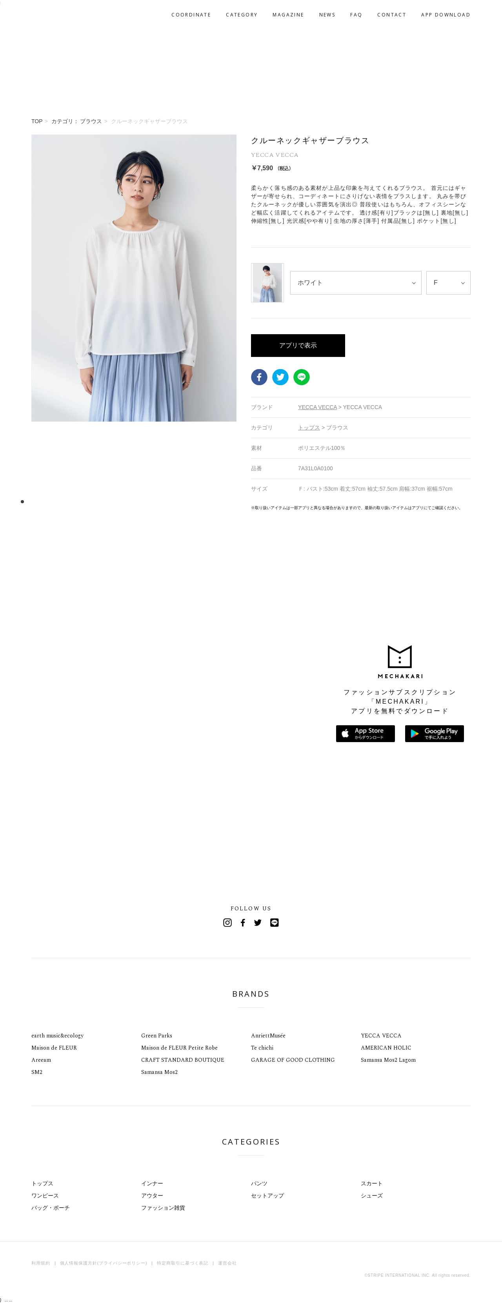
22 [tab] (146, 501)
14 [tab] (99, 501)
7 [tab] (57, 501)
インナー (152, 1183)
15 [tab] (104, 501)
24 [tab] (157, 501)
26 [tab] (169, 501)
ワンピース (45, 1195)
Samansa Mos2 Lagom (388, 1060)
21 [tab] (140, 501)
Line (274, 922)
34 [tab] (216, 501)
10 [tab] (75, 501)
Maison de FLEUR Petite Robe (179, 1048)
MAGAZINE (288, 14)
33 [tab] (210, 501)
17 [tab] (116, 501)
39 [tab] (246, 501)
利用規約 (40, 1263)
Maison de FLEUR (54, 1048)
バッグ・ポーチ (50, 1208)
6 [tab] (52, 501)
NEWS (327, 14)
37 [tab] (234, 501)
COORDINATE (191, 14)
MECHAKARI (72, 15)
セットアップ (267, 1195)
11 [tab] (81, 501)
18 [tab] (122, 501)
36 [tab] (228, 501)
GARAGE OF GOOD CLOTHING (293, 1060)
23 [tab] (152, 501)
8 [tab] (63, 501)
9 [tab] (69, 501)
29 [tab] (187, 501)
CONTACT (391, 14)
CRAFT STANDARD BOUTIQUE (182, 1060)
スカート (372, 1183)
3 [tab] (34, 501)
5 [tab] (46, 501)
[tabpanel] (133, 323)
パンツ (259, 1183)
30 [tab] (193, 501)
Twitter (280, 377)
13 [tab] (93, 501)
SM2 (36, 1072)
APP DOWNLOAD (446, 14)
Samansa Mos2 (159, 1072)
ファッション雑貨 (163, 1208)
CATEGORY (242, 14)
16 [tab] (110, 501)
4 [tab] (40, 501)
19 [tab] (128, 501)
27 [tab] (175, 501)
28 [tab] (181, 501)
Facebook (259, 377)
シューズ (372, 1195)
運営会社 (227, 1263)
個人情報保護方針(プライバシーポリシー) (103, 1263)
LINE (301, 377)
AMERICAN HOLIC (386, 1048)
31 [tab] (199, 501)
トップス (42, 1183)
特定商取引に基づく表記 (182, 1263)
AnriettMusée (268, 1036)
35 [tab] (222, 501)
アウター (152, 1195)
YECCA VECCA (381, 1036)
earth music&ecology (57, 1036)
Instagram (227, 922)
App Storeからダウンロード (365, 733)
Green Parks (156, 1036)
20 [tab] (134, 501)
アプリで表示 (298, 345)
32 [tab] (204, 501)
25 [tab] (163, 501)
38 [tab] (240, 501)
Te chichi (262, 1048)
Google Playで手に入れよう (434, 733)
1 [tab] (22, 501)
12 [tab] (87, 501)
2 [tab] (28, 501)
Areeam (41, 1060)
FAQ (356, 14)
